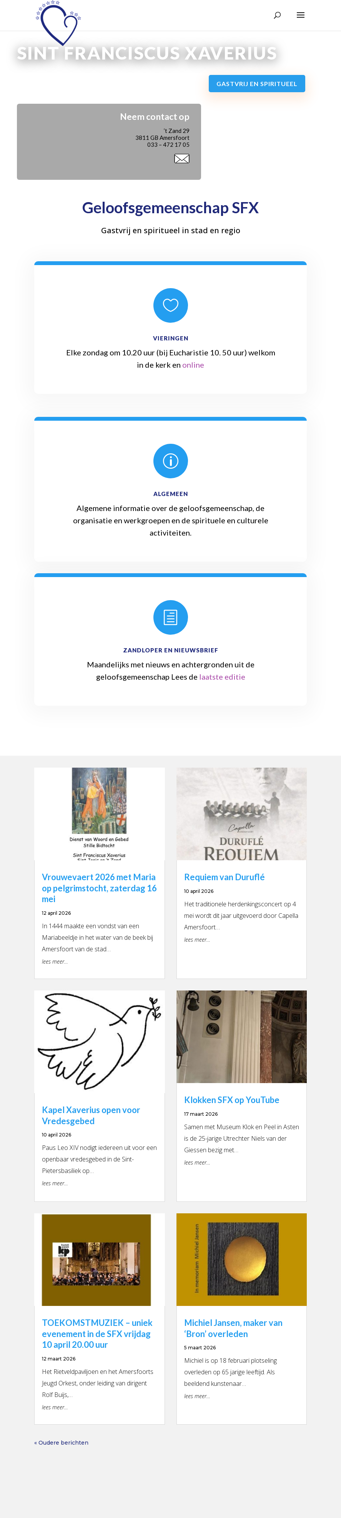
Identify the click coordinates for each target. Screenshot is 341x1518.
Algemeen (170, 493)
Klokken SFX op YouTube (231, 1100)
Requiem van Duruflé (224, 877)
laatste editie (222, 676)
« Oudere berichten (61, 1442)
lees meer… (55, 961)
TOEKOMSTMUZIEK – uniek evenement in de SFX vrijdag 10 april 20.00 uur (97, 1333)
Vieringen (170, 338)
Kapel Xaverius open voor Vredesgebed (91, 1115)
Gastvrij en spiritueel (257, 83)
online (193, 364)
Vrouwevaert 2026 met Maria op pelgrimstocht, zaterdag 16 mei (99, 888)
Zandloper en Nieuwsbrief (170, 650)
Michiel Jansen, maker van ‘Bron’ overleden (233, 1328)
